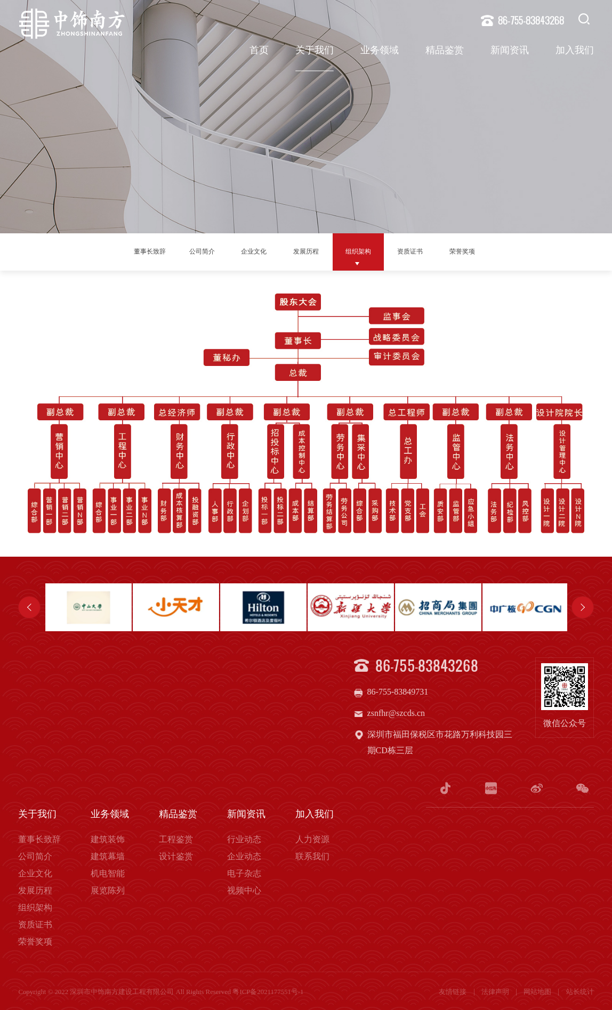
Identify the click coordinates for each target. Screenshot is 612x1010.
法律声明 (496, 990)
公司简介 (191, 251)
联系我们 (312, 854)
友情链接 (453, 990)
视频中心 (244, 888)
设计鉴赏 (176, 854)
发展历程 (310, 251)
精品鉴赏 (444, 51)
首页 (259, 51)
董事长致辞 (127, 251)
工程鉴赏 (176, 837)
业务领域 (379, 51)
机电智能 (108, 871)
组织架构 (370, 251)
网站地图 (538, 990)
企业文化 (250, 251)
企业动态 (244, 854)
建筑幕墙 (108, 854)
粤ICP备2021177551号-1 (267, 990)
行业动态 (244, 837)
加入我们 (574, 51)
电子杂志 (244, 871)
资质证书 (430, 251)
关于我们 (314, 51)
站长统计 (580, 990)
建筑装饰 (108, 837)
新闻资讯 (509, 51)
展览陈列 (108, 888)
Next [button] (582, 607)
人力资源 (312, 837)
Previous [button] (29, 607)
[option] (88, 607)
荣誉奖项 (489, 251)
